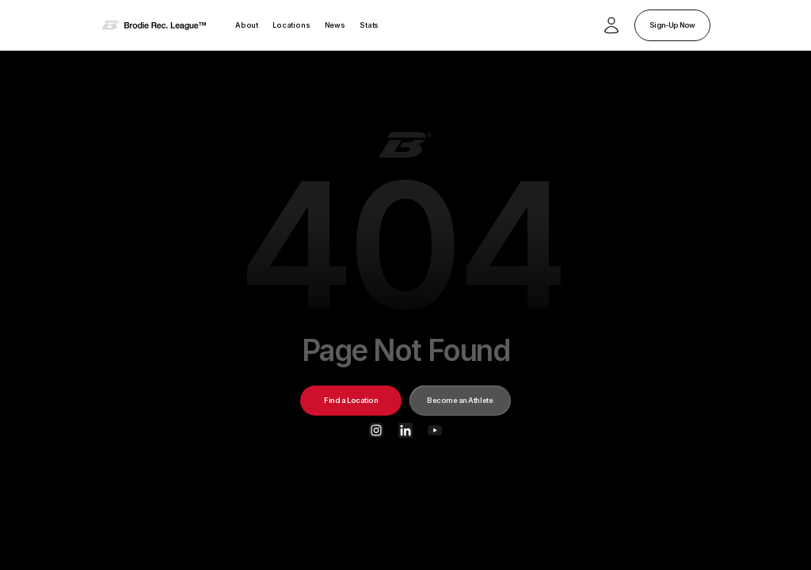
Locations (291, 25)
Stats (369, 25)
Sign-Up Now (672, 25)
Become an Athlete (460, 400)
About (246, 25)
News (335, 25)
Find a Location (351, 400)
